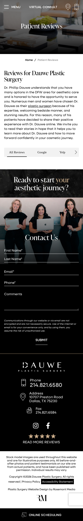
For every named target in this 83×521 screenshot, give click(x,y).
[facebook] (48, 426)
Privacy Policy (31, 481)
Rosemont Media (64, 489)
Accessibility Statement (57, 481)
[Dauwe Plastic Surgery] (41, 367)
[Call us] (76, 7)
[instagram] (35, 426)
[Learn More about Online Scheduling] (41, 514)
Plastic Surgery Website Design (28, 489)
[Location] (69, 7)
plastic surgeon (39, 106)
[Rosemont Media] (41, 500)
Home (29, 60)
